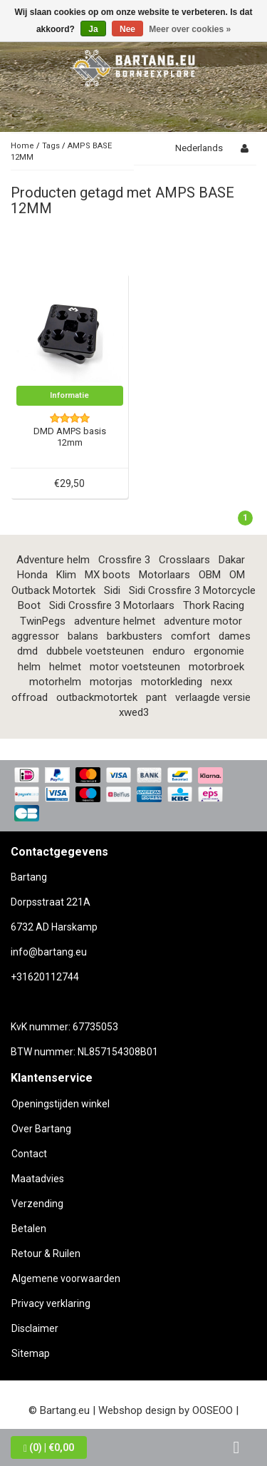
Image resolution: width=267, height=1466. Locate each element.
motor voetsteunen (135, 666)
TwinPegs (43, 621)
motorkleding (171, 681)
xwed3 (134, 712)
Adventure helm (53, 559)
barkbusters (134, 636)
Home (22, 145)
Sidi (112, 590)
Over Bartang (41, 1128)
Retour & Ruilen (45, 1253)
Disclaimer (34, 1328)
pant (156, 697)
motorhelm (55, 681)
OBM (210, 574)
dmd (27, 651)
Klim (66, 574)
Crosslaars (184, 559)
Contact (29, 1153)
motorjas (111, 681)
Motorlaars (164, 574)
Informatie (69, 395)
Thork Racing (213, 605)
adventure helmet (114, 621)
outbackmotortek (96, 697)
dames (235, 636)
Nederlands (199, 148)
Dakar (232, 559)
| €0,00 (48, 1448)
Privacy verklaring (50, 1303)
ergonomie (219, 651)
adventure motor (203, 621)
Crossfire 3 (124, 559)
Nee (127, 29)
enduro (168, 651)
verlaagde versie (213, 697)
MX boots (107, 574)
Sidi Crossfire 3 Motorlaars (111, 605)
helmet (65, 666)
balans (83, 636)
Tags (51, 145)
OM (237, 574)
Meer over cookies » (190, 29)
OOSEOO (212, 1410)
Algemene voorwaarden (65, 1278)
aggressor (35, 636)
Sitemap (30, 1353)
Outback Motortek (53, 590)
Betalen (28, 1228)
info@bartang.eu (49, 952)
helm (29, 666)
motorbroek (216, 666)
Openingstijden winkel (60, 1103)
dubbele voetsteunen (95, 651)
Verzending (37, 1203)
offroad (29, 697)
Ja (93, 29)
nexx (221, 681)
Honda (32, 574)
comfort (190, 636)
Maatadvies (37, 1178)
